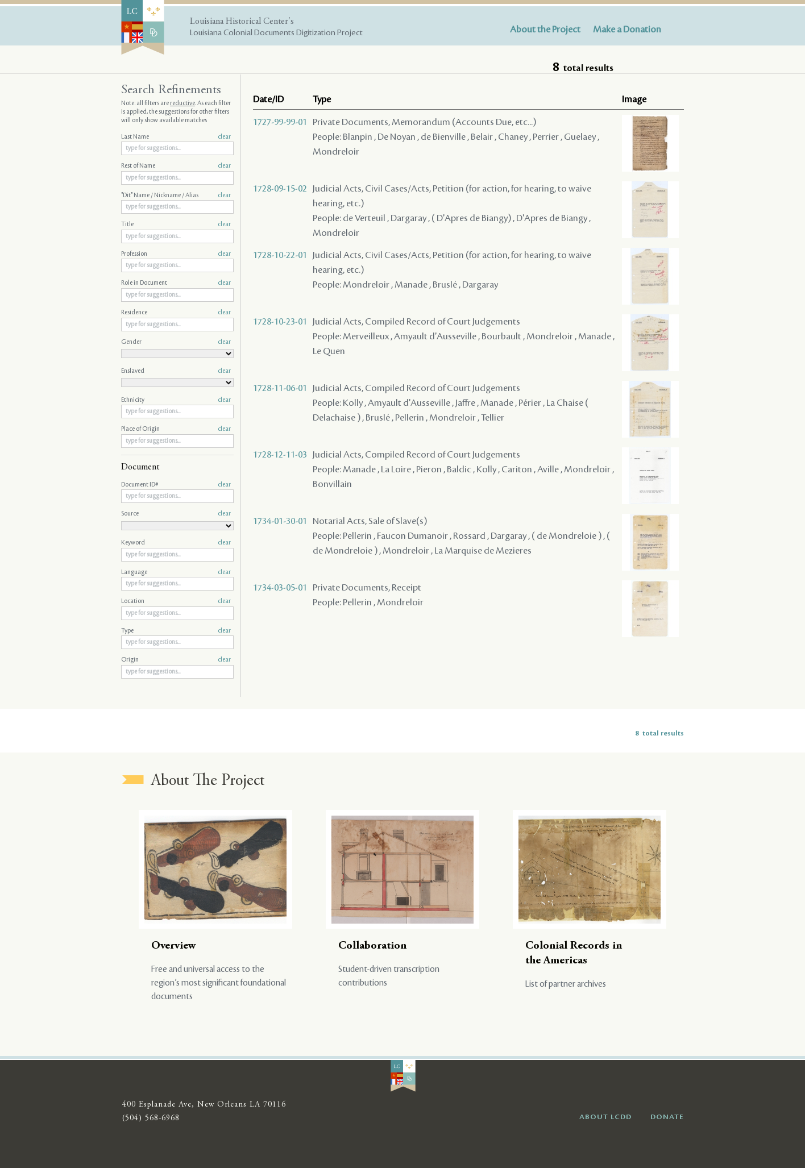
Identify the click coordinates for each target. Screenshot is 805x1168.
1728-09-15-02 (280, 189)
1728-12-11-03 (280, 455)
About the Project (545, 29)
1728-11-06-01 (280, 388)
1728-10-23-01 (280, 322)
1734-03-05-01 (280, 588)
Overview (173, 946)
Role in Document (176, 283)
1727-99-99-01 (280, 122)
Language (176, 572)
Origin (176, 660)
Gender (176, 342)
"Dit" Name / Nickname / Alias (176, 195)
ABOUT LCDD (605, 1117)
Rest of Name (176, 166)
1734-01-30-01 (280, 521)
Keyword (176, 543)
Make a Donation (627, 29)
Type (176, 631)
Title (176, 224)
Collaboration (372, 946)
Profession (176, 254)
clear (224, 137)
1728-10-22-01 (280, 255)
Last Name (176, 137)
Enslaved (176, 371)
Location (176, 601)
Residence (176, 313)
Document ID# (176, 485)
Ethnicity (176, 400)
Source (176, 514)
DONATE (667, 1117)
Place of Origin (176, 429)
